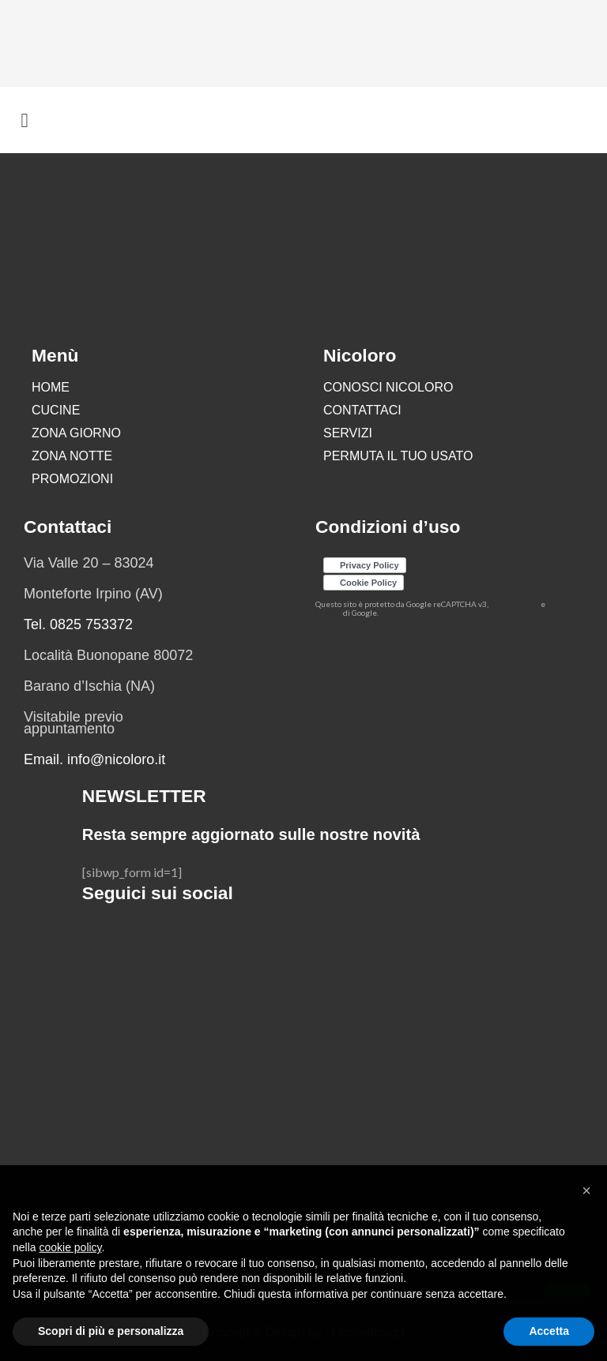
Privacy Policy (514, 604)
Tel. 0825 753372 (78, 624)
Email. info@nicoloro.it (94, 759)
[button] (586, 1226)
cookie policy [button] (70, 1283)
